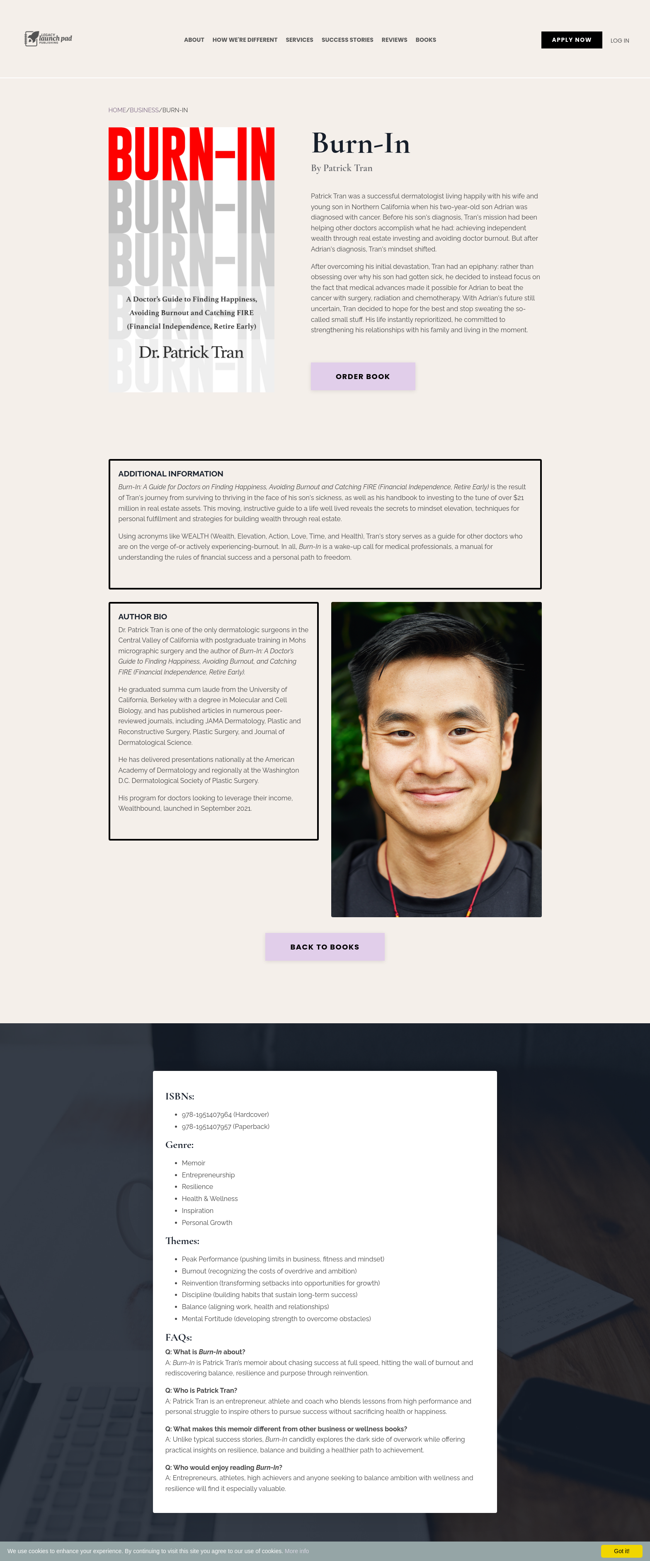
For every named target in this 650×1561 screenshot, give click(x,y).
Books (426, 40)
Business (144, 110)
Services (299, 40)
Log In (620, 40)
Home (117, 110)
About (194, 40)
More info (297, 1551)
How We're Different (245, 40)
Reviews (394, 40)
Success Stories (348, 40)
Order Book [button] (364, 376)
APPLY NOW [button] (572, 40)
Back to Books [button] (324, 947)
